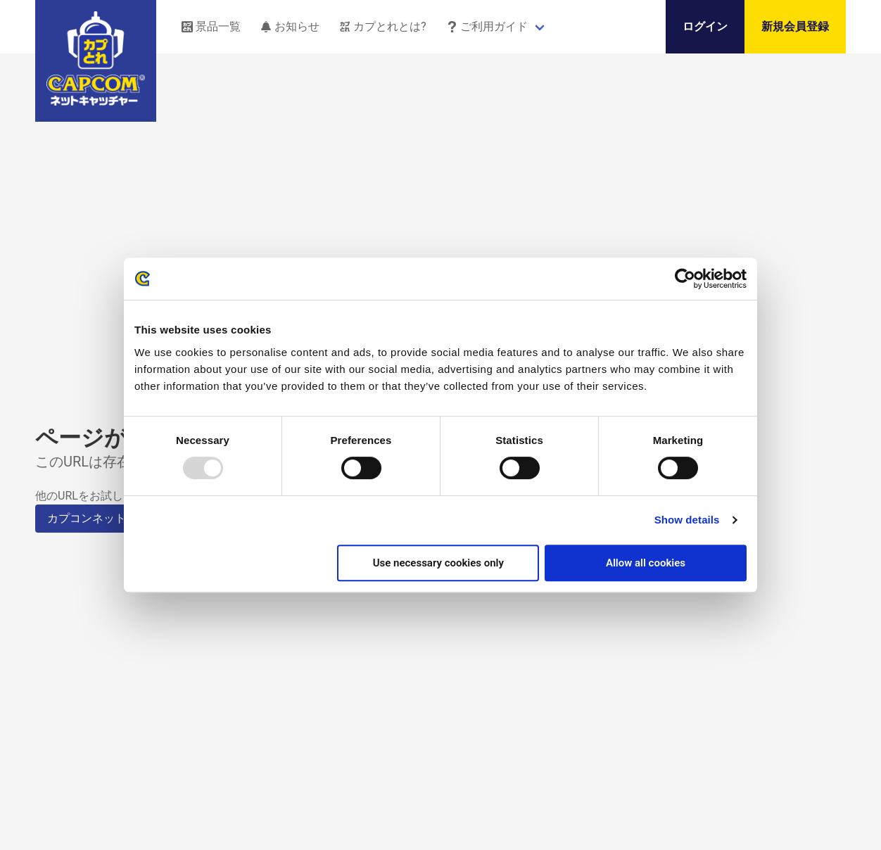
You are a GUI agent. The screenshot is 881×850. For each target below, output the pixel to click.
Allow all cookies (645, 563)
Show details (687, 520)
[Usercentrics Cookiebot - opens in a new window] (685, 278)
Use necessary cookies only (438, 563)
